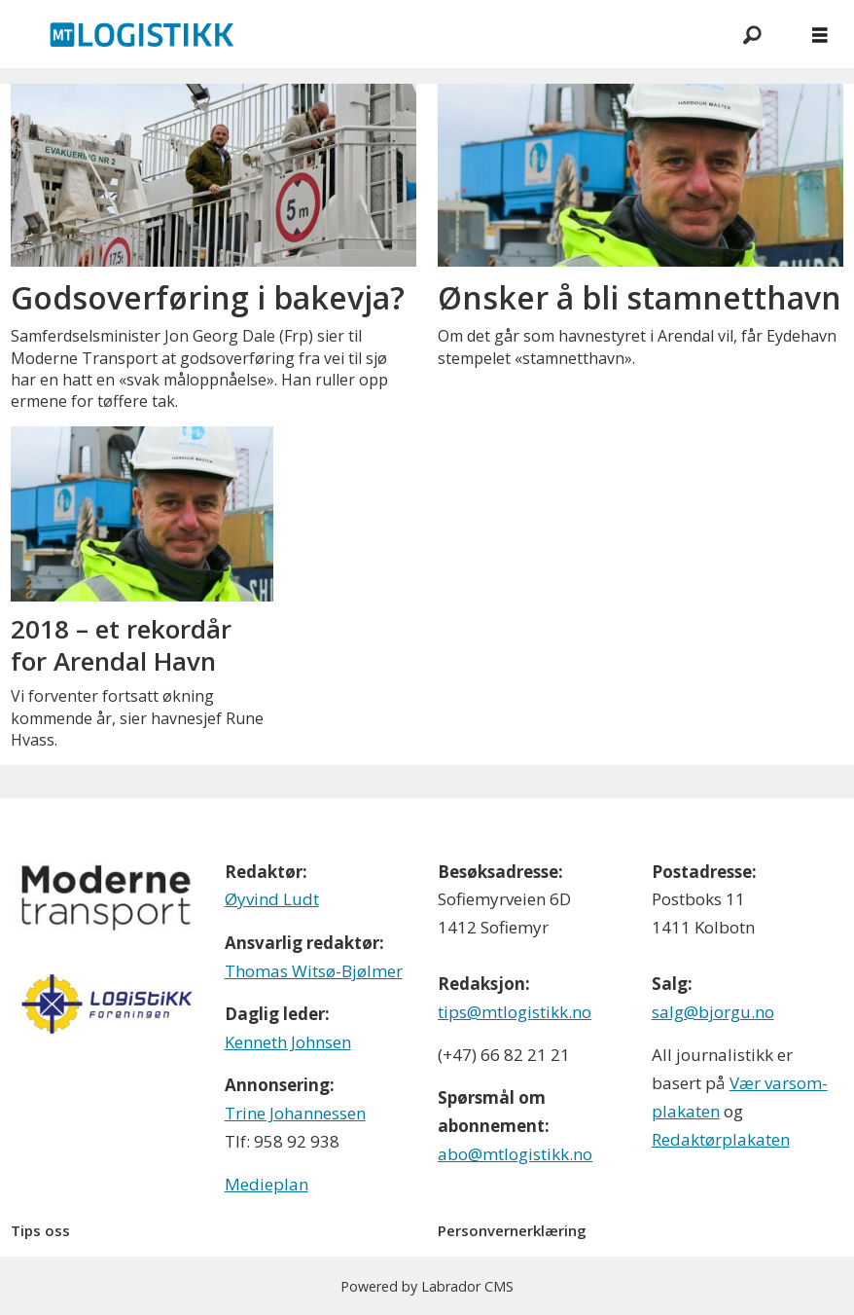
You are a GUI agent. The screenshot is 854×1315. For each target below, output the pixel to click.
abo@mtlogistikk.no (515, 1154)
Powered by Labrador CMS (427, 1286)
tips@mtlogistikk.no (514, 1012)
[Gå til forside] (142, 34)
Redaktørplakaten (721, 1139)
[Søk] (752, 34)
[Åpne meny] (820, 35)
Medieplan (266, 1184)
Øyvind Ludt (272, 899)
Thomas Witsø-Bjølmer (314, 971)
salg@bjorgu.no (713, 1012)
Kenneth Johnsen (288, 1042)
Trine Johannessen (295, 1113)
